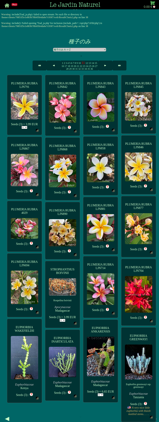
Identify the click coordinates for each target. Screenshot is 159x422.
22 (81, 66)
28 (67, 69)
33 (82, 69)
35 (88, 69)
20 (75, 66)
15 (96, 63)
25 (90, 66)
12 (87, 63)
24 (87, 66)
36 (91, 69)
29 (70, 69)
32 (79, 69)
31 (76, 69)
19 (72, 66)
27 (96, 66)
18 (69, 66)
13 (90, 63)
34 (85, 69)
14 (93, 63)
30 (73, 69)
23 (84, 66)
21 (78, 66)
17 (66, 66)
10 (79, 63)
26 (93, 66)
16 (62, 66)
